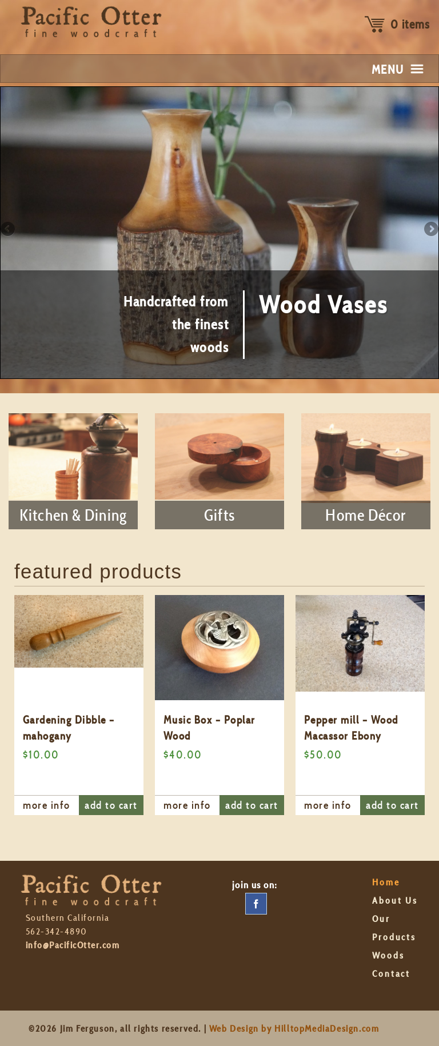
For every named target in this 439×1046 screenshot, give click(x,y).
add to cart (111, 805)
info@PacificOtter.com (72, 945)
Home (386, 882)
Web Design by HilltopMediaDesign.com (294, 1028)
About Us (395, 900)
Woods (388, 955)
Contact (391, 973)
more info (46, 805)
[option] (78, 705)
